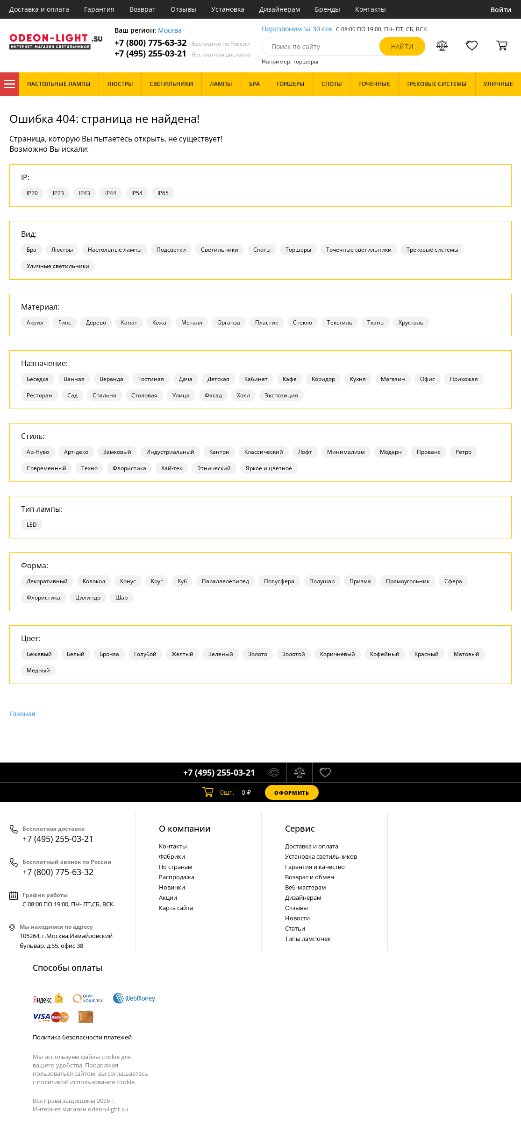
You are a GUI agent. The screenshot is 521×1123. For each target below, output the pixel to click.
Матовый (466, 654)
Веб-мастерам (305, 887)
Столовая (144, 395)
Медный (38, 670)
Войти (501, 9)
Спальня (104, 395)
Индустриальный (170, 452)
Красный (426, 654)
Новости (297, 918)
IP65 (163, 193)
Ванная (74, 379)
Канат (129, 322)
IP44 (110, 193)
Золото (257, 654)
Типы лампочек (308, 938)
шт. (218, 792)
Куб (182, 581)
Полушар (322, 581)
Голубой (145, 654)
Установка (227, 9)
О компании (185, 828)
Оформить (291, 792)
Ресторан (39, 395)
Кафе (290, 379)
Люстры (62, 250)
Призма (360, 581)
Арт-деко (76, 452)
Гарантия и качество (315, 866)
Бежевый (39, 654)
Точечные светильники (359, 250)
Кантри (219, 452)
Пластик (266, 322)
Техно (89, 468)
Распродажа (176, 877)
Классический (263, 452)
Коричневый (337, 654)
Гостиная (151, 379)
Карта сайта (176, 908)
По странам (176, 866)
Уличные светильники (58, 266)
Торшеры (298, 250)
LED (32, 525)
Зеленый (220, 654)
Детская (218, 379)
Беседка (38, 379)
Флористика (129, 468)
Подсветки (171, 250)
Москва (170, 31)
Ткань (375, 322)
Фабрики (172, 856)
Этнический (214, 468)
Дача (186, 379)
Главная (22, 713)
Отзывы (183, 9)
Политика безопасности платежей (82, 1037)
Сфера (453, 581)
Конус (128, 581)
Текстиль (339, 322)
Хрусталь (411, 322)
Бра (31, 250)
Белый (76, 654)
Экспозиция (281, 395)
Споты (262, 250)
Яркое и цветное (269, 468)
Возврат (142, 9)
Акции (168, 897)
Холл (243, 395)
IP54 (137, 193)
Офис (427, 379)
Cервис (300, 828)
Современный (46, 468)
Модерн (391, 452)
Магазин (393, 379)
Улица (181, 395)
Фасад (213, 395)
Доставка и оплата (39, 9)
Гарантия (99, 9)
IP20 (32, 193)
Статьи (295, 928)
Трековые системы (432, 250)
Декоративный (47, 581)
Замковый (117, 452)
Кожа (159, 322)
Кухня (358, 379)
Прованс (429, 452)
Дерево (96, 322)
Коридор (323, 379)
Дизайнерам (279, 9)
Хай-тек (171, 468)
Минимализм (346, 452)
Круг (157, 581)
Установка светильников (321, 856)
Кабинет (256, 379)
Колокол (94, 581)
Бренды (327, 9)
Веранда (111, 379)
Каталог (9, 84)
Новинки (172, 887)
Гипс (64, 322)
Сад (72, 395)
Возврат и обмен (309, 877)
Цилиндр (87, 597)
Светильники (219, 250)
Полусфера (279, 581)
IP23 (58, 193)
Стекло (302, 322)
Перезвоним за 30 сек (297, 29)
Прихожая (464, 379)
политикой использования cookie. (86, 1082)
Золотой (293, 654)
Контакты (370, 9)
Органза (228, 322)
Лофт (305, 452)
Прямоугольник (407, 581)
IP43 (84, 193)
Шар (121, 597)
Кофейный (385, 654)
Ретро (463, 452)
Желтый (182, 654)
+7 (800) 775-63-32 (182, 42)
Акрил (35, 322)
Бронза (109, 654)
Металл (191, 322)
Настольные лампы (115, 250)
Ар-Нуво (38, 452)
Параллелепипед (225, 581)
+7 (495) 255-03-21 (182, 53)
